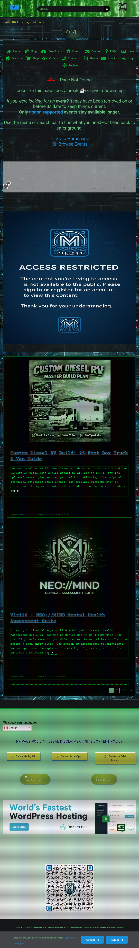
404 (70, 32)
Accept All (92, 939)
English (10, 728)
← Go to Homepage (69, 138)
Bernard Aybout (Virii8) (23, 514)
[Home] (14, 7)
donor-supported (46, 112)
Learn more (70, 938)
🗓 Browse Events (69, 144)
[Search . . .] (70, 9)
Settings (19, 943)
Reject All (117, 939)
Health (61, 676)
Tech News (63, 514)
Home (5, 22)
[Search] (107, 9)
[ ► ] (18, 491)
